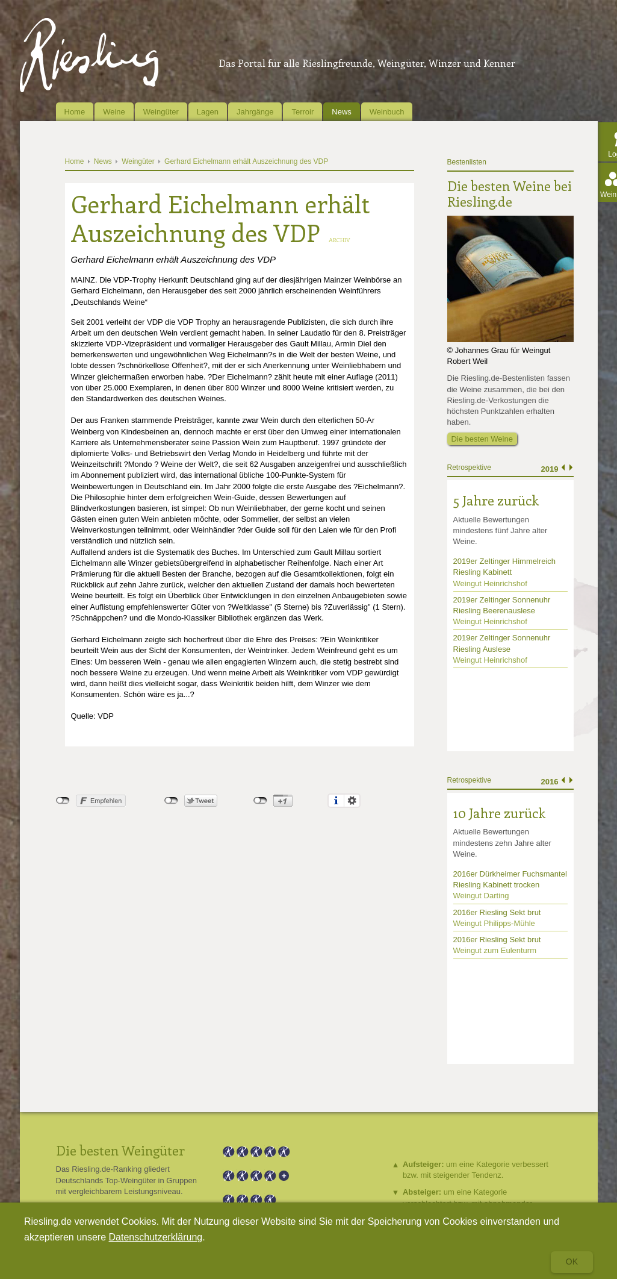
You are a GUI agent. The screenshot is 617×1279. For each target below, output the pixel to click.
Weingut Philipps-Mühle (494, 923)
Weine (114, 111)
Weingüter (161, 111)
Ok (572, 1261)
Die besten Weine (482, 438)
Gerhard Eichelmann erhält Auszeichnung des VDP (246, 161)
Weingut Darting (481, 895)
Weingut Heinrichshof (490, 583)
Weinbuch (387, 111)
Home (74, 111)
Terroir (302, 111)
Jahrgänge (255, 111)
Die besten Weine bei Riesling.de (509, 193)
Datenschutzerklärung (156, 1237)
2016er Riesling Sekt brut (497, 912)
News (342, 111)
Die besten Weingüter (120, 1150)
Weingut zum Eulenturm (495, 950)
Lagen (208, 111)
